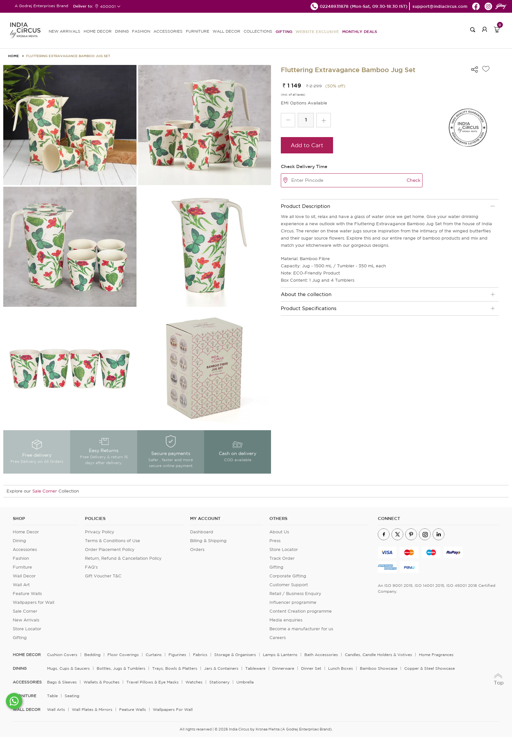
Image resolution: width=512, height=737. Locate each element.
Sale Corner (44, 491)
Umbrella (245, 682)
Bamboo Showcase (378, 668)
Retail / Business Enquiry (295, 593)
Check (414, 180)
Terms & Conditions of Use (112, 540)
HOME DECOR (98, 31)
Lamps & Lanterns (280, 654)
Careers (277, 637)
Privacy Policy (99, 531)
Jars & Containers (221, 668)
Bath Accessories (321, 654)
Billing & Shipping (208, 540)
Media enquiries (285, 620)
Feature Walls (27, 593)
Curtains (154, 654)
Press (274, 540)
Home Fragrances (436, 654)
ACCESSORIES (168, 31)
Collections (258, 31)
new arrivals (64, 31)
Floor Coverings (123, 654)
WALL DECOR (226, 31)
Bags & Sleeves (62, 682)
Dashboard (201, 531)
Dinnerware (283, 668)
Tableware (255, 668)
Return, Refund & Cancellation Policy (123, 558)
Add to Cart (307, 145)
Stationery (219, 682)
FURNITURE (197, 31)
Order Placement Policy (110, 549)
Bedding (92, 654)
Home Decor (26, 531)
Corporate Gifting (287, 575)
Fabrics (200, 654)
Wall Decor (24, 575)
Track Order (282, 558)
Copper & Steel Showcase (429, 668)
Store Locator (27, 628)
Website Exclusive (317, 31)
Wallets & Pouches (102, 682)
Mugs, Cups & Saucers (68, 668)
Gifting (284, 31)
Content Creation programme (300, 611)
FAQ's (91, 567)
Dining (19, 540)
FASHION (141, 31)
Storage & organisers (235, 654)
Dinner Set (311, 668)
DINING (122, 31)
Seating (72, 696)
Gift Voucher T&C (103, 575)
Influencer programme (292, 602)
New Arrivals (26, 620)
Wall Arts (56, 709)
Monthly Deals (359, 31)
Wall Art (21, 584)
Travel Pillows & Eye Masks (152, 682)
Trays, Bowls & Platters (174, 668)
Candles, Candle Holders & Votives (378, 654)
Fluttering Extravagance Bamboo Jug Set (68, 56)
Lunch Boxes (340, 668)
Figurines (177, 654)
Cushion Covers (62, 654)
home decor (27, 655)
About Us (279, 531)
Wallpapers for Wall (33, 602)
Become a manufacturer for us (301, 628)
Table (52, 696)
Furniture (22, 567)
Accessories (25, 549)
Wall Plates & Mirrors (92, 709)
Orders (197, 549)
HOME (13, 56)
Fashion (21, 558)
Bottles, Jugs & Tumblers (121, 668)
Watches (193, 682)
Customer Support (288, 584)
